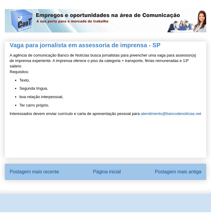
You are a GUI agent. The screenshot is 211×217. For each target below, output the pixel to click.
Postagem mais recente (34, 171)
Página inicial (107, 171)
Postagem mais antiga (178, 171)
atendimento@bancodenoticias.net (171, 113)
